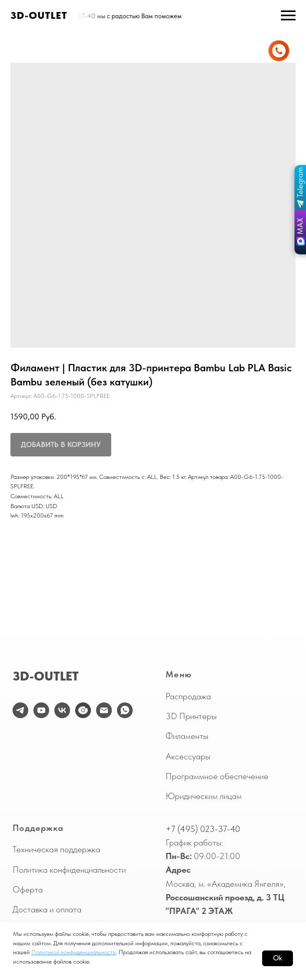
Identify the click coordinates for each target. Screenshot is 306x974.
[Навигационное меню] (288, 15)
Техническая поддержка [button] (56, 849)
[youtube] (41, 710)
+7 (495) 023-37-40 (203, 829)
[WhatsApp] (125, 710)
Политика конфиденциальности (69, 869)
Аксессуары (188, 756)
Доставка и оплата (47, 909)
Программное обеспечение (217, 776)
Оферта (28, 889)
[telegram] (20, 710)
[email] (104, 710)
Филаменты (187, 736)
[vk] (62, 710)
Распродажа (188, 696)
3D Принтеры (191, 716)
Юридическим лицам (204, 796)
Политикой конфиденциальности (73, 952)
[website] (83, 710)
